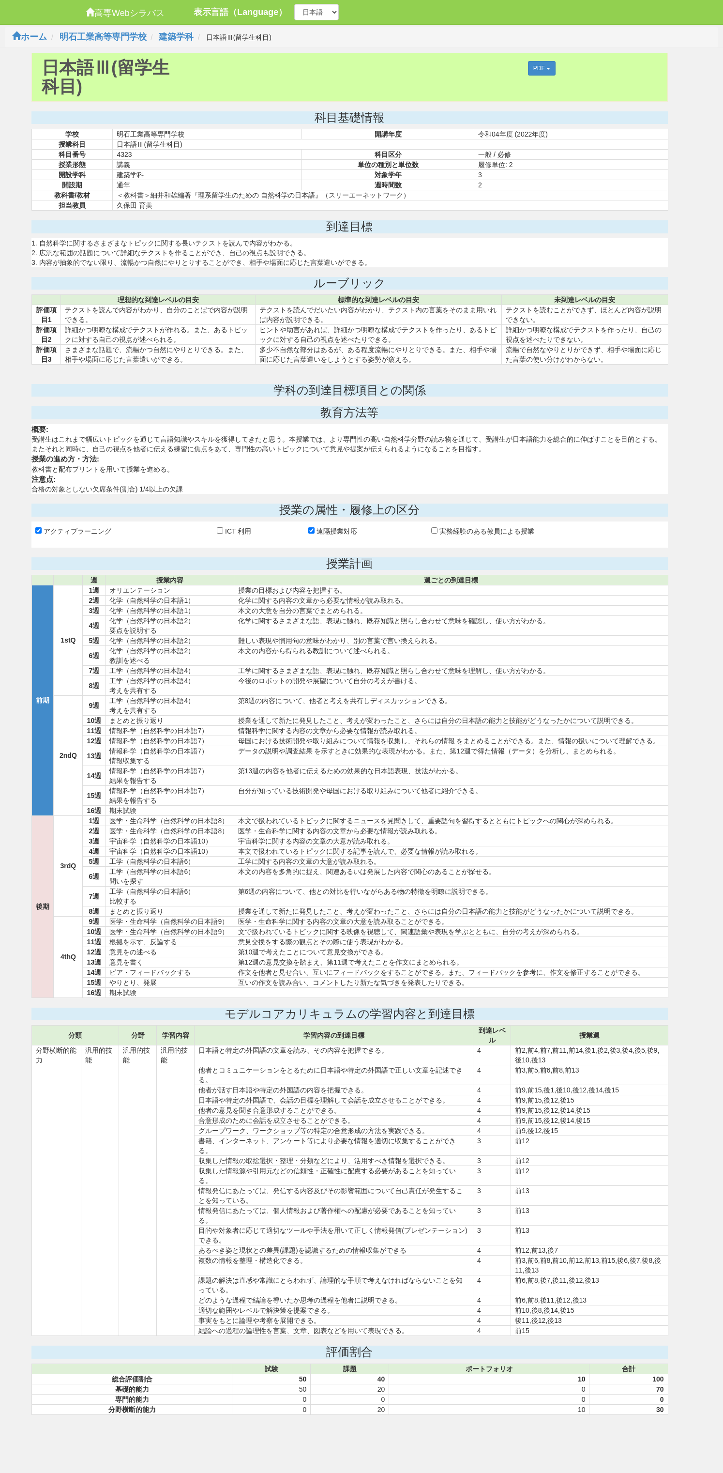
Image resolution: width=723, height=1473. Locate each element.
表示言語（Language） (240, 12)
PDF (541, 68)
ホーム (29, 37)
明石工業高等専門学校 (103, 37)
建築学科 (176, 37)
